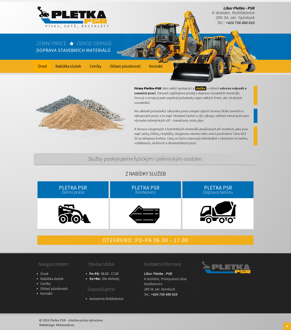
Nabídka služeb (68, 66)
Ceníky (95, 66)
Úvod (44, 273)
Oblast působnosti (125, 66)
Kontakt (156, 66)
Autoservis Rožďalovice (106, 298)
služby (200, 88)
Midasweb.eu (65, 325)
